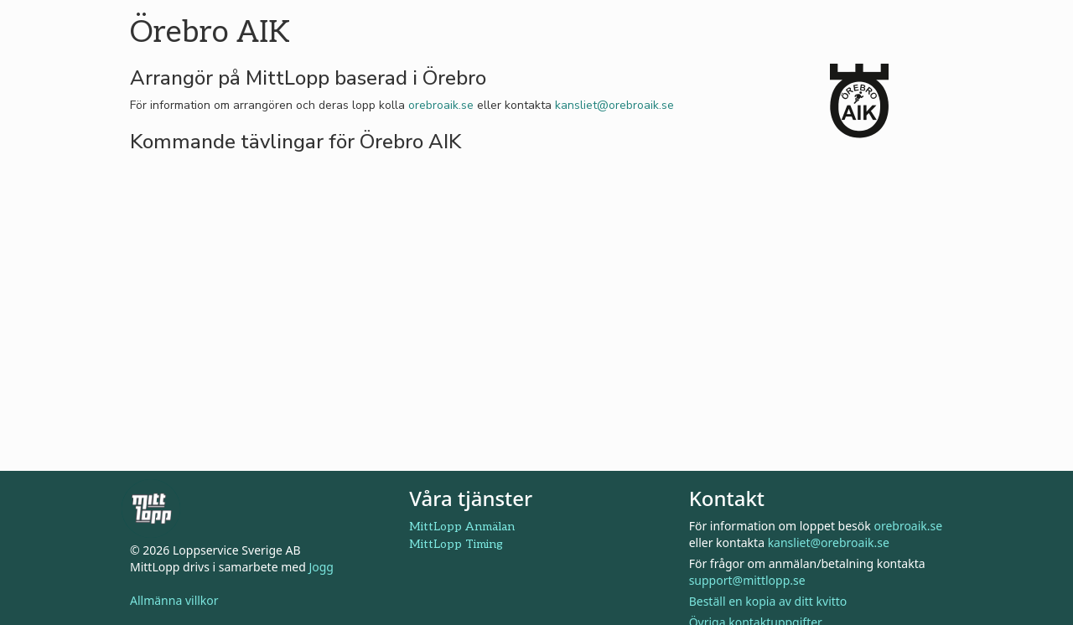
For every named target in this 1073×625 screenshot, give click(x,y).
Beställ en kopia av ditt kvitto (768, 601)
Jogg (321, 567)
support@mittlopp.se (747, 580)
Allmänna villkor (174, 600)
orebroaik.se (441, 105)
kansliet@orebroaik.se (614, 105)
